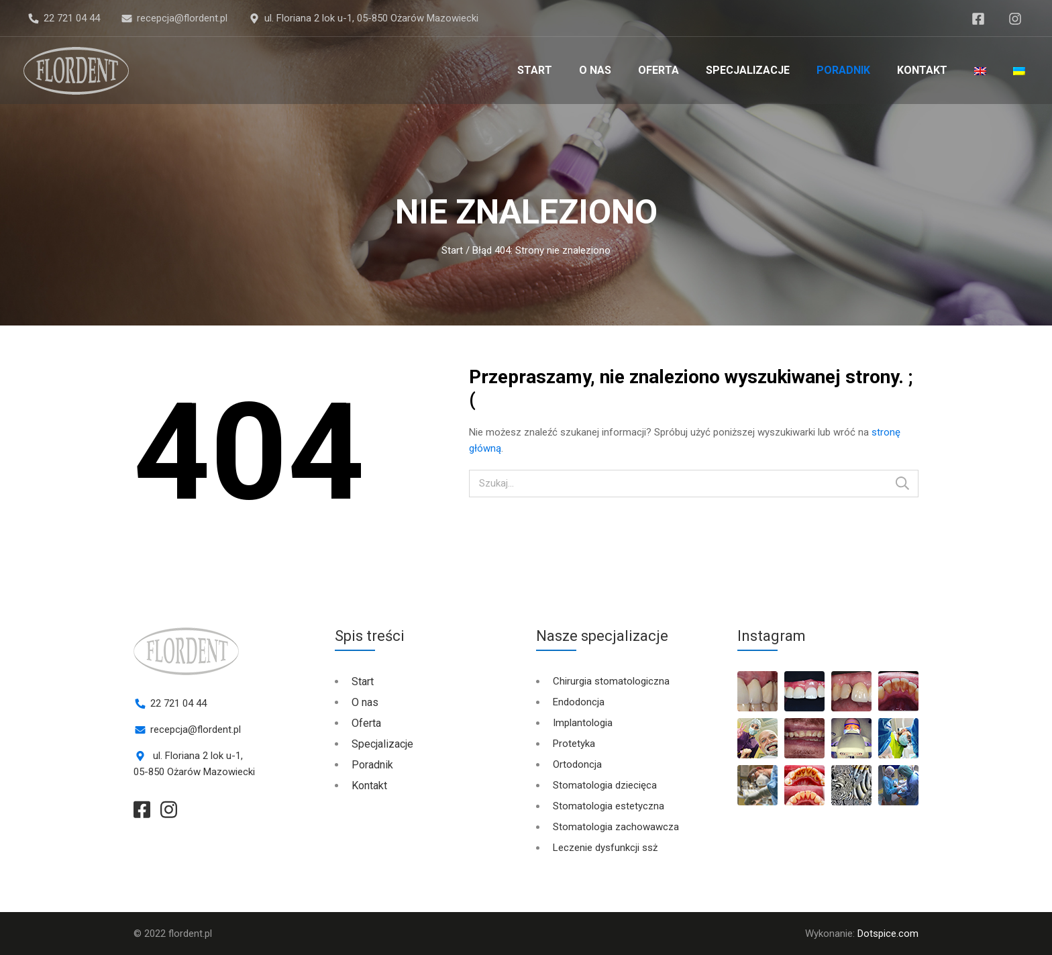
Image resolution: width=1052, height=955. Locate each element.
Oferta (658, 70)
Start (534, 70)
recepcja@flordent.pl (182, 18)
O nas (595, 70)
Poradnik (843, 70)
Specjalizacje (748, 70)
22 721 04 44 (72, 18)
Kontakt (922, 70)
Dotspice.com (887, 933)
